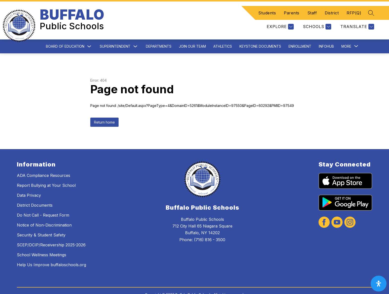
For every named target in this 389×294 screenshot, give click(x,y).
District (332, 6)
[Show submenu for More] (346, 34)
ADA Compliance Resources (43, 163)
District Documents (35, 193)
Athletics (222, 34)
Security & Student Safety (41, 223)
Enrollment (300, 34)
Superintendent (115, 34)
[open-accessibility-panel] (379, 284)
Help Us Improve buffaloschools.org (51, 252)
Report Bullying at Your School (46, 173)
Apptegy (205, 287)
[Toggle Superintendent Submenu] (135, 34)
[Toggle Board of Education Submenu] (89, 34)
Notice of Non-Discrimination (44, 213)
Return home (104, 110)
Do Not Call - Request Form (43, 203)
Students (267, 6)
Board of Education (65, 34)
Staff (312, 6)
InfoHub (326, 34)
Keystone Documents (260, 34)
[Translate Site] (356, 21)
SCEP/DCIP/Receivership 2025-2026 (51, 232)
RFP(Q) (354, 6)
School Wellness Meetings (41, 242)
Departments (158, 34)
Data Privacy (29, 183)
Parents (291, 6)
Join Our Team (192, 34)
